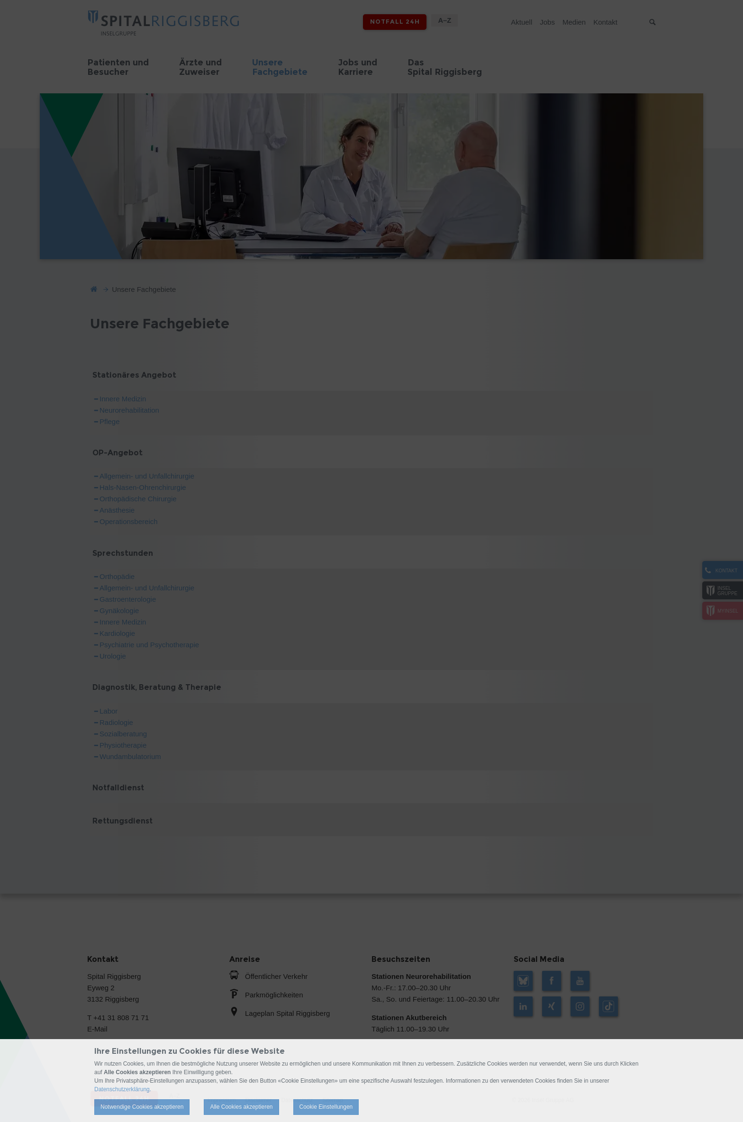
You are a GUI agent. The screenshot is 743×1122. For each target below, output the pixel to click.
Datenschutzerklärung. (122, 1089)
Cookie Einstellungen (326, 1107)
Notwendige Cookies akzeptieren (141, 1107)
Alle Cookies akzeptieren (241, 1107)
